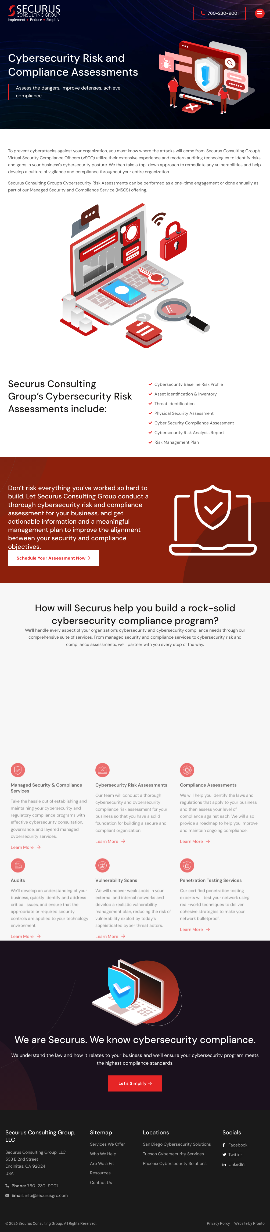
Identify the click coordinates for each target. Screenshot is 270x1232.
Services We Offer (107, 1144)
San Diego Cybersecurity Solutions (177, 1144)
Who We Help (103, 1154)
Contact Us (101, 1182)
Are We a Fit (102, 1163)
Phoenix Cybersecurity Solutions (175, 1163)
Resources (100, 1173)
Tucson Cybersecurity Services (173, 1154)
